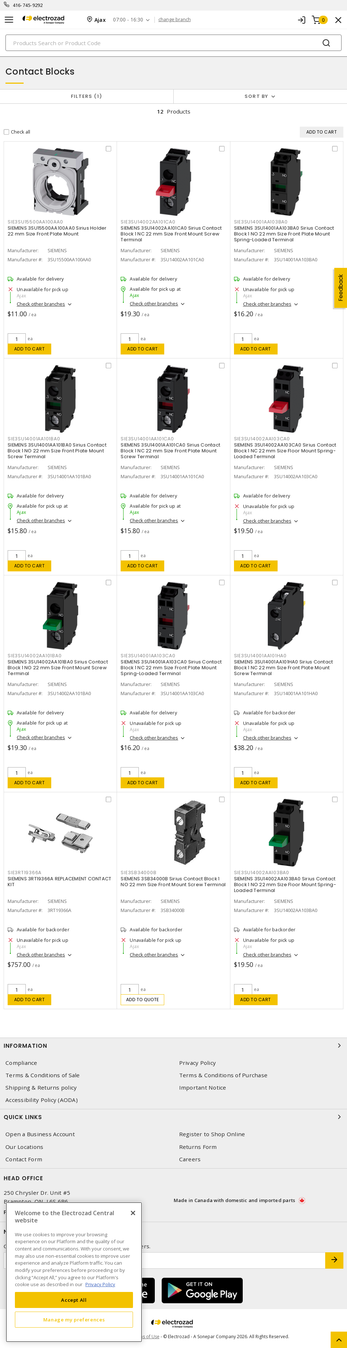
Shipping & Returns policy (41, 1087)
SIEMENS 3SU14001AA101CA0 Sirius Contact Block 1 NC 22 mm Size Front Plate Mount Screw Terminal (170, 451)
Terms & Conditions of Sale (42, 1075)
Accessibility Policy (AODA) (41, 1100)
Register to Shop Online (212, 1134)
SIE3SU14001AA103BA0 (261, 222)
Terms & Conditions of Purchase (223, 1075)
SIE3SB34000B (138, 872)
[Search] (173, 43)
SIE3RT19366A (24, 872)
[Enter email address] (165, 1260)
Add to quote (142, 999)
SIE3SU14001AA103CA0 (148, 656)
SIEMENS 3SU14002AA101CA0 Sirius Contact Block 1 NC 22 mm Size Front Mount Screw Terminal (171, 234)
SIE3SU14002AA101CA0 (148, 222)
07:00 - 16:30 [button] (128, 20)
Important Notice (202, 1087)
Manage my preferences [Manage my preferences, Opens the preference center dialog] (74, 1319)
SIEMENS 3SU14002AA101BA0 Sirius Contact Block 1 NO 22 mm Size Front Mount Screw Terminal (58, 668)
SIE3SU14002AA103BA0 (261, 872)
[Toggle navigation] (9, 20)
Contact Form (23, 1159)
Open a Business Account (40, 1134)
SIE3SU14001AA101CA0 (147, 439)
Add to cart (29, 349)
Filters (86, 96)
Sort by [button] (257, 96)
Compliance (21, 1062)
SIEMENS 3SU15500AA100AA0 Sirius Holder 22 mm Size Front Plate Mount (57, 231)
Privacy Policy (197, 1062)
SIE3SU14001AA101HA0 (260, 656)
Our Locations (24, 1146)
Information (173, 1046)
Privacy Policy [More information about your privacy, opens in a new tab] (100, 1284)
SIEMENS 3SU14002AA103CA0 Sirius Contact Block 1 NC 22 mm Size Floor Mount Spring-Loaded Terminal (285, 451)
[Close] (133, 1213)
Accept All (74, 1300)
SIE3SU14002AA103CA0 (262, 439)
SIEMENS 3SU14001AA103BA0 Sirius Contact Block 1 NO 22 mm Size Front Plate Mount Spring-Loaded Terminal (284, 234)
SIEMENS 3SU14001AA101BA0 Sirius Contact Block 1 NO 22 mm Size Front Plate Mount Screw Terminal (57, 451)
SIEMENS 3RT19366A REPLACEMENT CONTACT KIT (59, 882)
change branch (174, 20)
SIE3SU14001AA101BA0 (34, 439)
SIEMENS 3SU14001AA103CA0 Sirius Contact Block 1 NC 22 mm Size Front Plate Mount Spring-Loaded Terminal (171, 668)
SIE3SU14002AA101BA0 (34, 656)
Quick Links (173, 1117)
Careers (190, 1159)
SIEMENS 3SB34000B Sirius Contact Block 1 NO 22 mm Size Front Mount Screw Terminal (173, 882)
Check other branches (41, 304)
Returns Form (198, 1146)
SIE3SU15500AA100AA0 (35, 222)
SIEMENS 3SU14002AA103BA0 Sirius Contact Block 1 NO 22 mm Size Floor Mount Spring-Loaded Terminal (285, 884)
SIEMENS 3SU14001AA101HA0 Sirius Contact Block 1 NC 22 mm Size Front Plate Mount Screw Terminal (283, 668)
